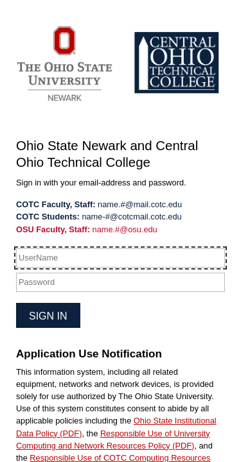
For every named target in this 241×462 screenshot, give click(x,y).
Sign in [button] (48, 316)
